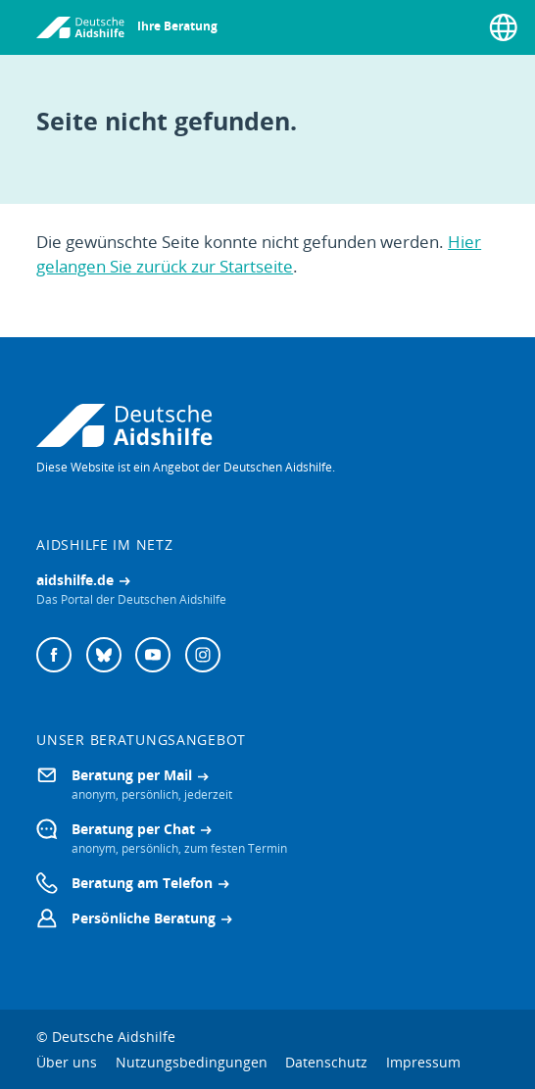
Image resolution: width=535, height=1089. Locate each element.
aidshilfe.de (75, 579)
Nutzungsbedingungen (192, 1062)
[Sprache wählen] (503, 27)
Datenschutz (326, 1062)
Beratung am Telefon (142, 882)
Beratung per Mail (132, 775)
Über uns (66, 1062)
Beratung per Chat (133, 828)
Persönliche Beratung (144, 918)
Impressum (423, 1062)
